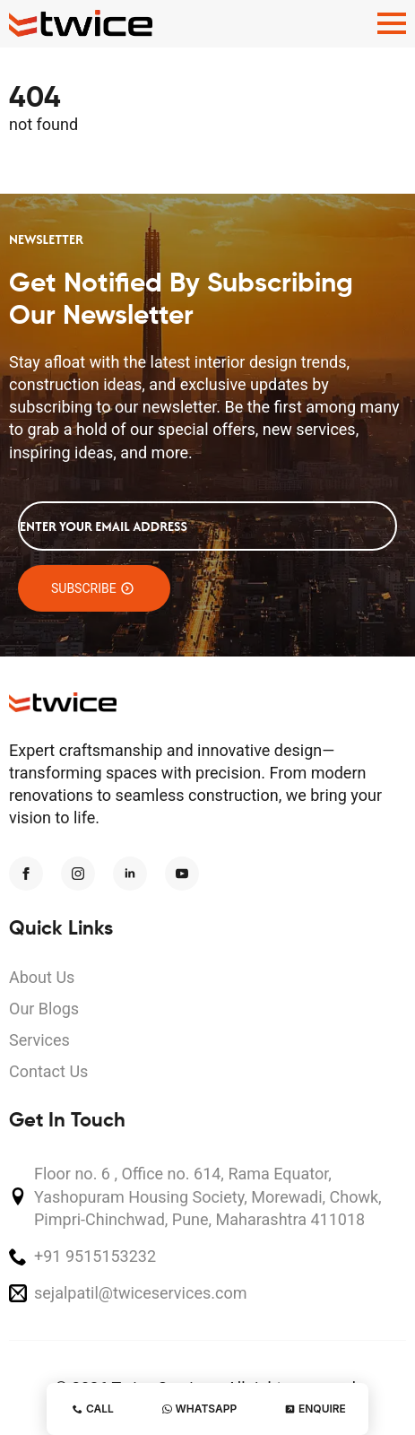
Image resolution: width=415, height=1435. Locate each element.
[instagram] (78, 874)
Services (39, 1040)
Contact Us (48, 1071)
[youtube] (182, 874)
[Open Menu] (391, 23)
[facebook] (26, 874)
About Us (41, 977)
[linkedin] (130, 874)
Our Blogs (44, 1008)
